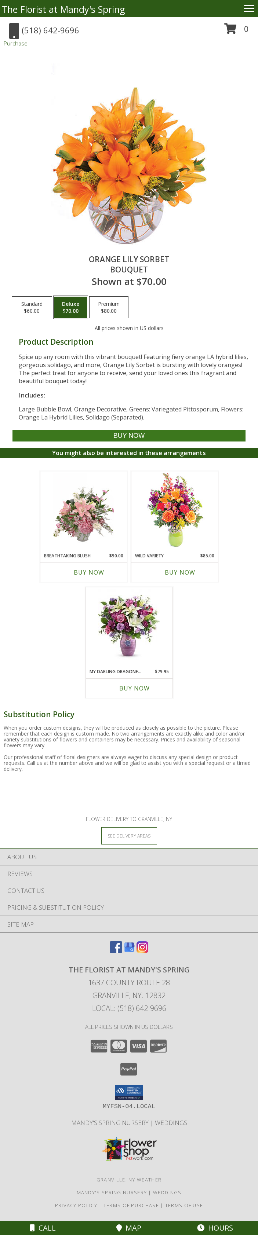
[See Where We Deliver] (129, 835)
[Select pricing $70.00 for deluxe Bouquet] (70, 307)
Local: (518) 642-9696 (129, 1008)
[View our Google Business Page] (129, 950)
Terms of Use (184, 1205)
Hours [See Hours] (215, 1228)
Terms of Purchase (131, 1205)
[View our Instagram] (142, 950)
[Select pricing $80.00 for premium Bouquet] (109, 307)
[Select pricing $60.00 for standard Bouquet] (32, 307)
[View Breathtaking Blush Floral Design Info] (83, 510)
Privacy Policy (76, 1205)
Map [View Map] (128, 1228)
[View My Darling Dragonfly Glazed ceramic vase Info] (129, 626)
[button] (236, 31)
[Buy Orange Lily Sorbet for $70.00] (129, 435)
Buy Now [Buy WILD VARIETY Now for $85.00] (180, 572)
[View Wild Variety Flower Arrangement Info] (174, 510)
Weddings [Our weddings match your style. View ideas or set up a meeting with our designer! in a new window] (171, 1122)
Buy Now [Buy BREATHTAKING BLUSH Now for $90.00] (89, 572)
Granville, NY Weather (129, 1179)
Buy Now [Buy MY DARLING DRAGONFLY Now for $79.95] (134, 688)
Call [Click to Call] (43, 1228)
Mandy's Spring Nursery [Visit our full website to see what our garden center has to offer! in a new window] (110, 1122)
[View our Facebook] (116, 950)
